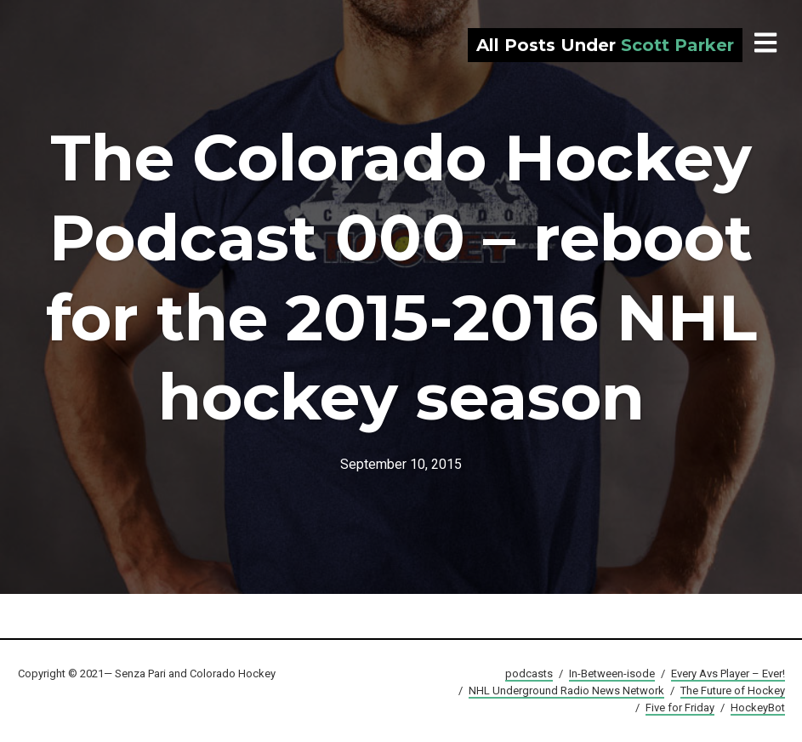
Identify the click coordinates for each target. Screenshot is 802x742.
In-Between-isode (612, 673)
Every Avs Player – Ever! (728, 673)
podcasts (529, 673)
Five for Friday (680, 707)
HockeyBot (758, 707)
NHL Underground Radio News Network (566, 690)
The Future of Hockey (732, 690)
